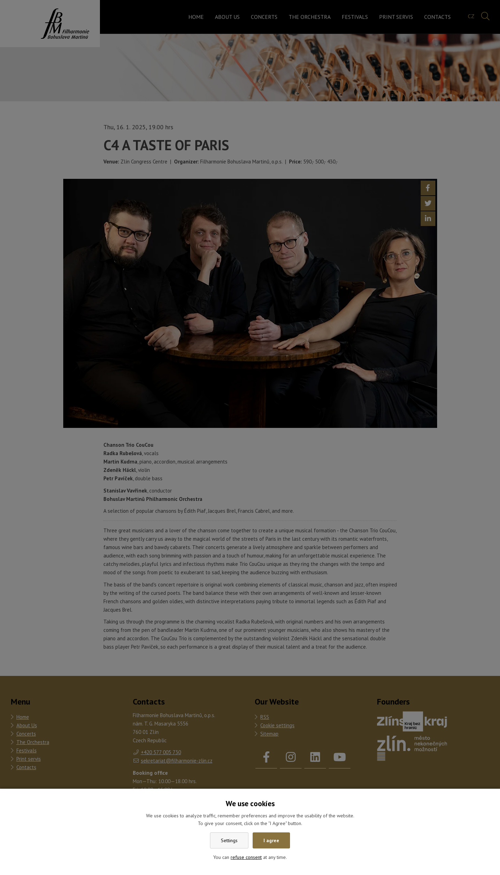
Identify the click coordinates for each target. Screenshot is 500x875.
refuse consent (246, 857)
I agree (271, 840)
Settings (229, 840)
